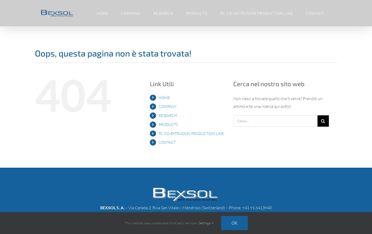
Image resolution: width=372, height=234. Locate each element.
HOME (164, 97)
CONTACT (167, 142)
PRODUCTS (168, 124)
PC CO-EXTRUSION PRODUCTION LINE (191, 133)
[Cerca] (323, 121)
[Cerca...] (275, 121)
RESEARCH (168, 115)
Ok (234, 223)
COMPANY (167, 106)
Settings (205, 223)
